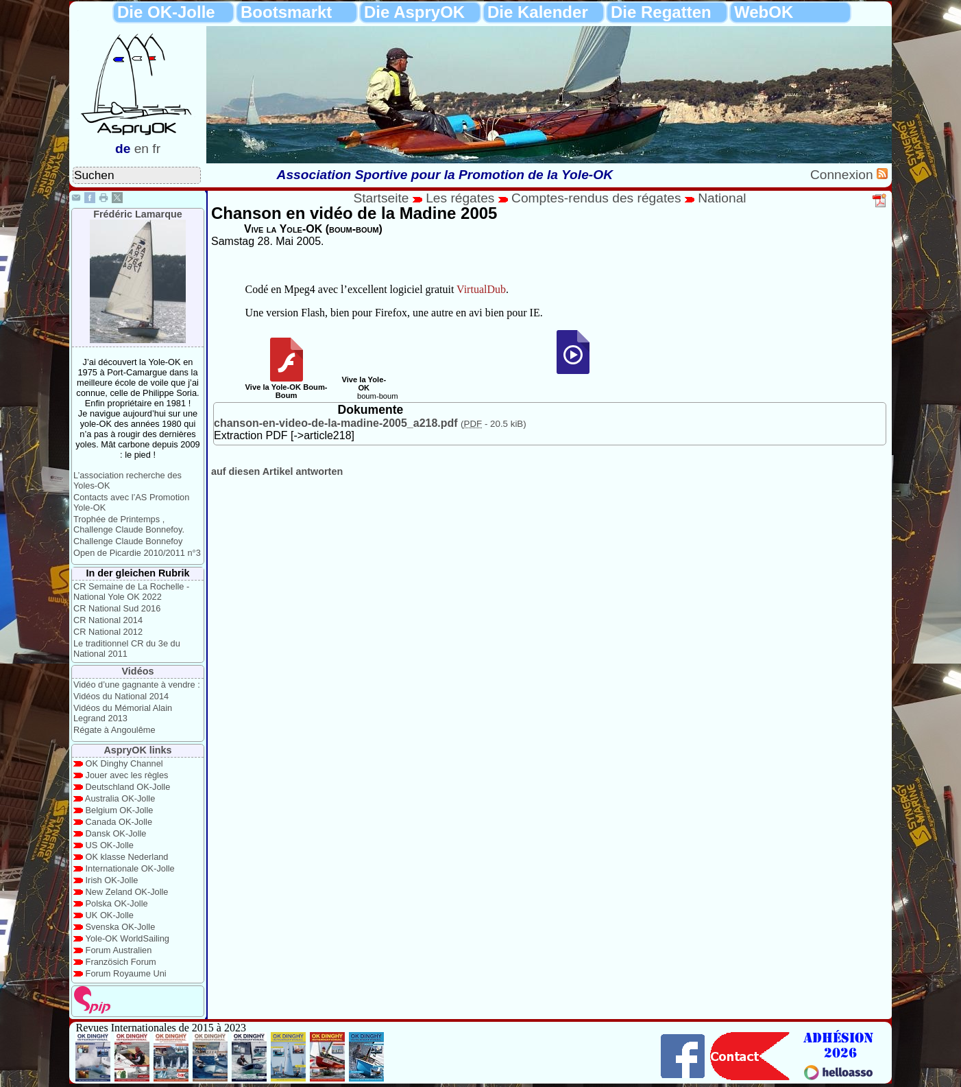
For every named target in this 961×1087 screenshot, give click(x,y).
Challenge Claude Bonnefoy (127, 541)
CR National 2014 (108, 620)
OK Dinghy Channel (124, 763)
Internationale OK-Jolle (130, 868)
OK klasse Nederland (127, 857)
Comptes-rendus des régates (596, 198)
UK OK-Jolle (110, 915)
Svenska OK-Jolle (121, 927)
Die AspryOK (414, 12)
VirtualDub (481, 289)
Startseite (381, 198)
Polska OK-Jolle (117, 903)
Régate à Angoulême (114, 730)
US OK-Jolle (110, 845)
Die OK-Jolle (166, 12)
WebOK (763, 12)
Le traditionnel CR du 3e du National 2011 (126, 648)
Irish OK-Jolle (112, 880)
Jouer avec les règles (127, 775)
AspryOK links (137, 750)
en (141, 148)
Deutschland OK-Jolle (128, 787)
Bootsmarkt (286, 12)
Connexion (843, 174)
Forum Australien (119, 950)
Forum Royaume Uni (126, 973)
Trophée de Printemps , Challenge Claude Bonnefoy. (128, 524)
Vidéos (138, 671)
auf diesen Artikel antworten (277, 471)
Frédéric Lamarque (137, 214)
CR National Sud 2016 (116, 608)
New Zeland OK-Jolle (127, 892)
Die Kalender (537, 12)
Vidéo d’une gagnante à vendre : (136, 684)
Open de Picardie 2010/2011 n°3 (137, 553)
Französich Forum (121, 962)
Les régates (460, 198)
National (722, 198)
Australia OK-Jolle (120, 798)
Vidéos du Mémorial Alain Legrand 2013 (122, 713)
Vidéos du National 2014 (121, 696)
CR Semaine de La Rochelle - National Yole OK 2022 (131, 591)
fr (156, 148)
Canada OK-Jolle (119, 822)
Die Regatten (661, 12)
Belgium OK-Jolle (120, 810)
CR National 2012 (108, 632)
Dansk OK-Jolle (116, 833)
